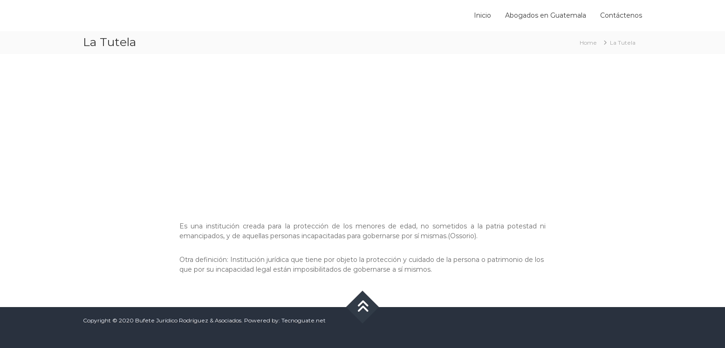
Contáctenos (621, 15)
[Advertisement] (362, 133)
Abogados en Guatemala (545, 15)
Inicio (482, 15)
